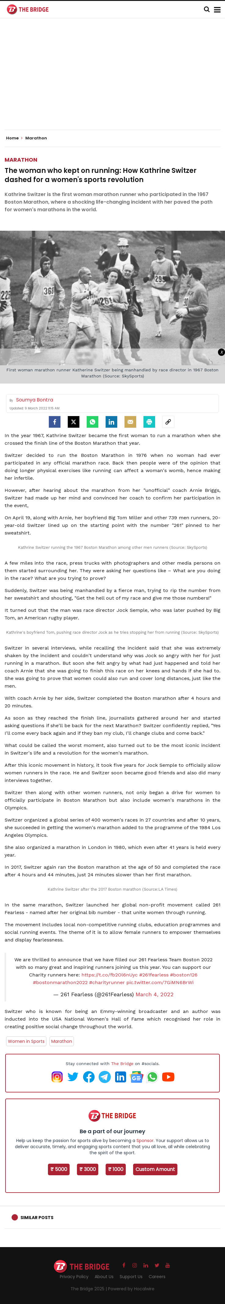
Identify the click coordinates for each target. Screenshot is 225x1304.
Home (14, 138)
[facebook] (55, 422)
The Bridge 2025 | (89, 1289)
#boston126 (184, 975)
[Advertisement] (115, 79)
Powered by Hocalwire (131, 1289)
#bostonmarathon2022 (60, 982)
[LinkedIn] (111, 422)
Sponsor (145, 1140)
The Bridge (122, 1063)
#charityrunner (107, 982)
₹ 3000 (87, 1169)
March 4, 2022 (155, 994)
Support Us (131, 1277)
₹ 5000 (58, 1169)
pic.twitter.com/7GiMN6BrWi (160, 982)
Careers (157, 1277)
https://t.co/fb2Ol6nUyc (110, 975)
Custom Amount (155, 1169)
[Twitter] (73, 422)
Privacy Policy (74, 1277)
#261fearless (154, 975)
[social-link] (168, 422)
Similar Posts (36, 1218)
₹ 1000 (115, 1169)
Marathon (21, 159)
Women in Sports (26, 1041)
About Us (104, 1277)
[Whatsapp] (92, 422)
